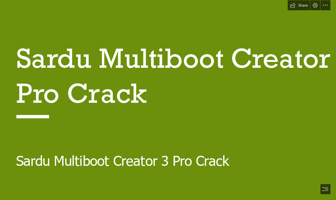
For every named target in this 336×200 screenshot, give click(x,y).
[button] (299, 5)
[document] (168, 100)
